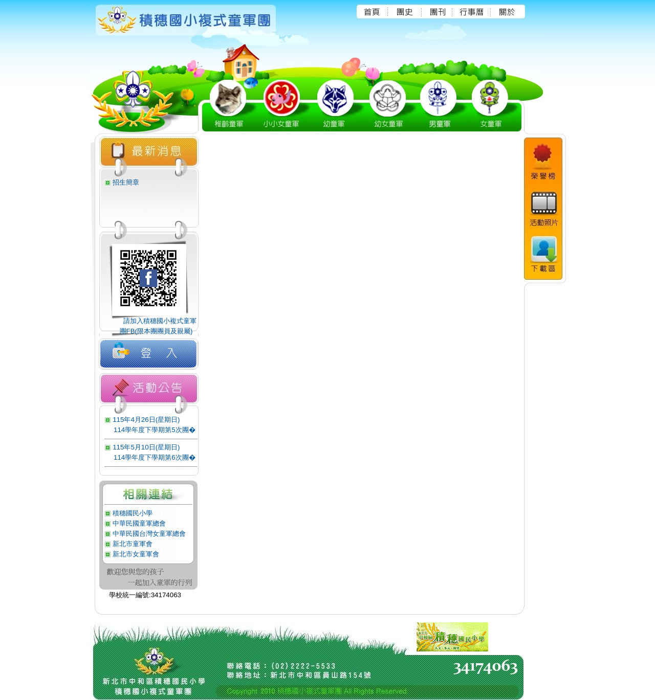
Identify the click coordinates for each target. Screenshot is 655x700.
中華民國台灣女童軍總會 (149, 533)
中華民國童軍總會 (139, 523)
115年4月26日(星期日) (146, 419)
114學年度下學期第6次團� (154, 457)
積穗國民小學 (132, 513)
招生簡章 (126, 182)
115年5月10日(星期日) (146, 447)
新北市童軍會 (132, 544)
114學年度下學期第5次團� (154, 430)
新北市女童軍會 (136, 554)
